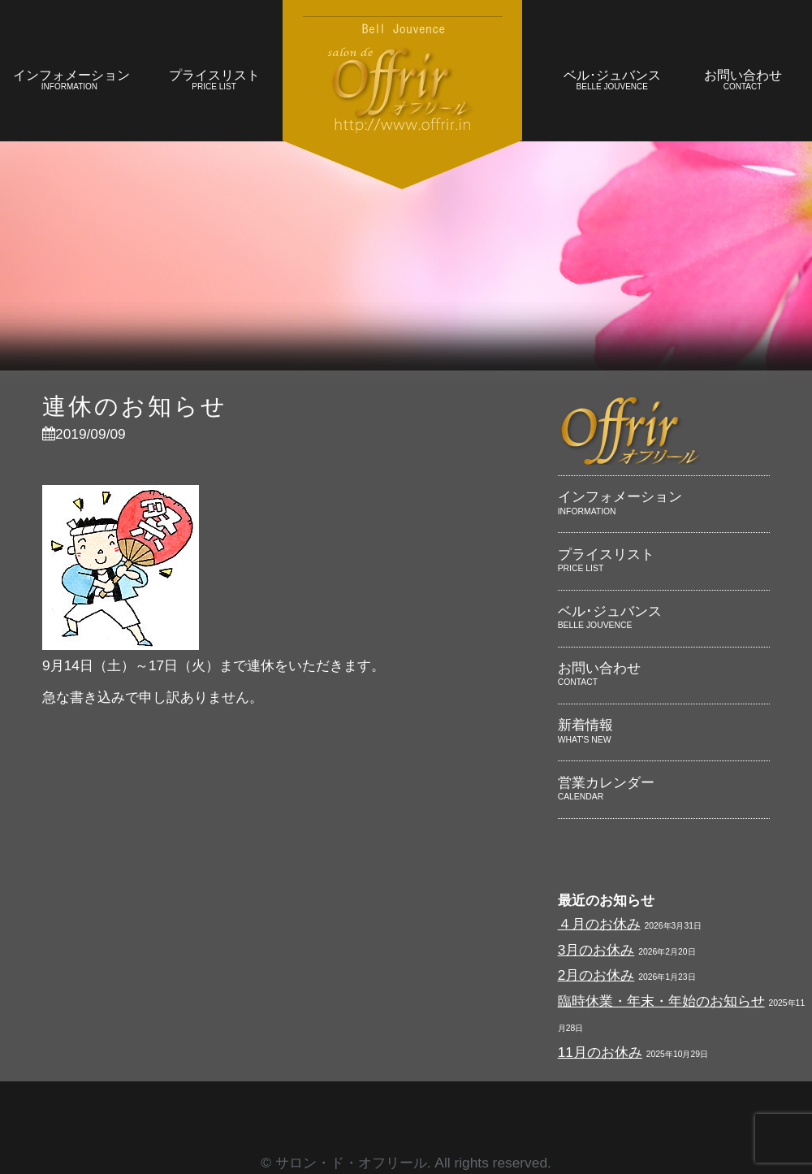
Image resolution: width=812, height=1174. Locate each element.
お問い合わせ (742, 81)
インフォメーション (71, 81)
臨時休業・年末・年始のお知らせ (661, 1001)
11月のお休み (600, 1052)
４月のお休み (599, 924)
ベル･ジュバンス (611, 81)
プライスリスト (214, 81)
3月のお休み (596, 950)
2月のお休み (596, 975)
